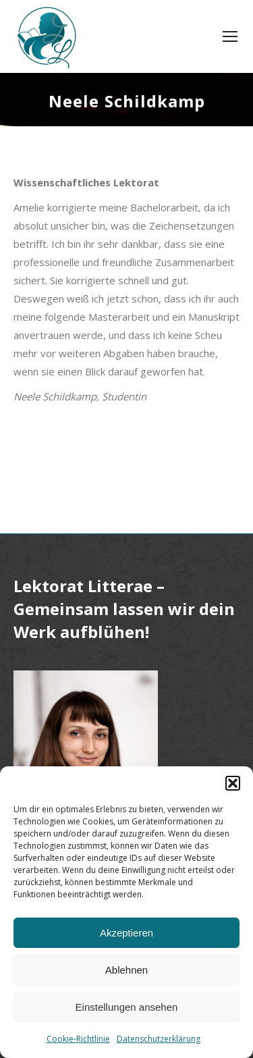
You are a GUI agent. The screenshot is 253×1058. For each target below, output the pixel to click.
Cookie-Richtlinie (78, 1038)
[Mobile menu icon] (230, 36)
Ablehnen (126, 970)
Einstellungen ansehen (127, 1007)
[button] (233, 783)
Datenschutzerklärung (158, 1038)
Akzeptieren (126, 932)
